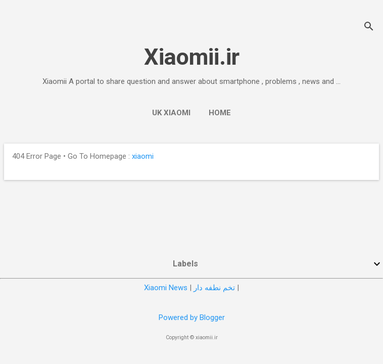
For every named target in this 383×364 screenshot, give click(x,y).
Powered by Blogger (192, 317)
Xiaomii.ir (192, 56)
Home (220, 112)
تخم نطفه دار (214, 287)
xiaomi (143, 156)
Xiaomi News (165, 287)
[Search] (369, 27)
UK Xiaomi (171, 112)
